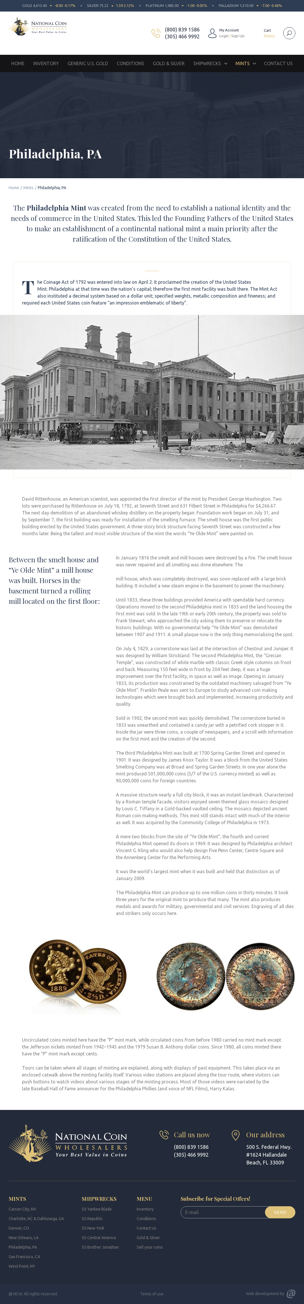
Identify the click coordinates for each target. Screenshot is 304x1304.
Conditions (130, 63)
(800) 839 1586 (182, 29)
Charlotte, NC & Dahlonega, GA (36, 1218)
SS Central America (99, 1237)
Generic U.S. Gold (88, 63)
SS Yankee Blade (97, 1209)
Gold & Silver (169, 63)
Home (18, 63)
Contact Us (278, 63)
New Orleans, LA (23, 1237)
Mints (243, 63)
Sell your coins (150, 1247)
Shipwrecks (207, 63)
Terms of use (152, 1294)
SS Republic (92, 1218)
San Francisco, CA (24, 1256)
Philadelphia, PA (23, 1247)
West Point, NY (22, 1266)
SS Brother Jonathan (100, 1247)
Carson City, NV (22, 1209)
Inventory (46, 63)
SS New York (93, 1228)
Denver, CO (19, 1228)
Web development (262, 1293)
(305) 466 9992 (182, 36)
